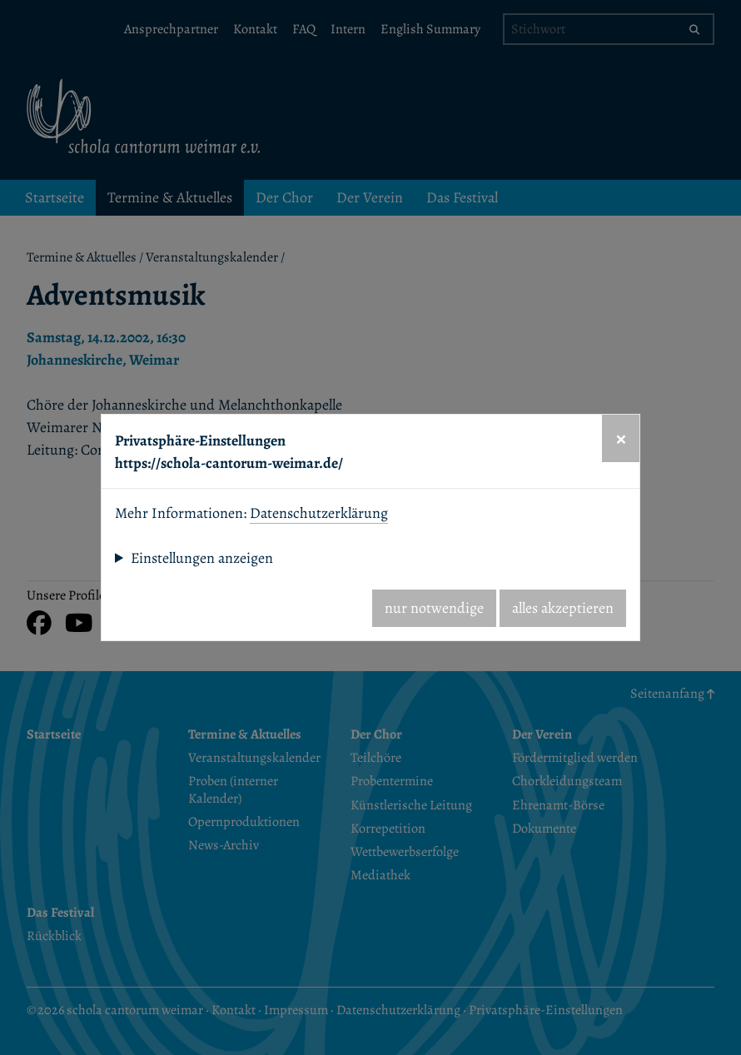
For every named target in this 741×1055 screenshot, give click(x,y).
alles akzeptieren (563, 608)
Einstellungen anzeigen (202, 558)
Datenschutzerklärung (319, 513)
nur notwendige (434, 608)
